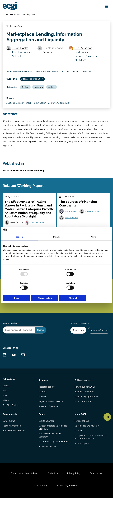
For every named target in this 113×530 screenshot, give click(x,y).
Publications (16, 15)
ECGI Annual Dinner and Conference (50, 461)
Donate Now (77, 350)
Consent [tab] (19, 244)
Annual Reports (81, 473)
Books (6, 422)
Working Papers (30, 15)
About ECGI (80, 439)
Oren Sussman (84, 50)
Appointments (10, 439)
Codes (6, 412)
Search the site (10, 343)
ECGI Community (82, 427)
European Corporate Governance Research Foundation (84, 465)
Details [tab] (56, 244)
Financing (40, 91)
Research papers (47, 412)
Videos (6, 427)
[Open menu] (106, 7)
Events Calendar (46, 446)
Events (42, 439)
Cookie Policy (40, 516)
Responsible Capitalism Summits (54, 468)
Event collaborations (48, 473)
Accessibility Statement (68, 516)
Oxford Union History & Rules (23, 503)
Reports (42, 417)
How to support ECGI (84, 412)
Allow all (92, 291)
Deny (20, 291)
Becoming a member (84, 417)
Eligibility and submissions (51, 427)
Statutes (78, 457)
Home (5, 15)
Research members (12, 452)
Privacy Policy (74, 503)
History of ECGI (81, 446)
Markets (54, 91)
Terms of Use (97, 503)
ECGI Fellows (9, 446)
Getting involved (82, 405)
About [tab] (93, 244)
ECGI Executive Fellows (14, 457)
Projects (42, 422)
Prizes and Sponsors (48, 432)
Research (43, 405)
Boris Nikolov (72, 221)
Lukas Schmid (93, 221)
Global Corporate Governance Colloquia (53, 453)
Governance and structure (86, 452)
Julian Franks (21, 50)
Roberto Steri (72, 228)
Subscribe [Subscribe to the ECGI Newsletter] (70, 310)
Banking (26, 91)
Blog (5, 417)
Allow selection (56, 291)
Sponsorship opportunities (86, 422)
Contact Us (52, 503)
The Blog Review (11, 432)
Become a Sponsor (98, 350)
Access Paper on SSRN (34, 83)
